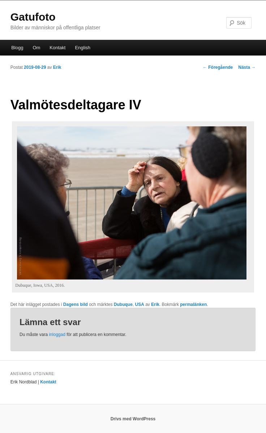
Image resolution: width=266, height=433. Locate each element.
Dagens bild (75, 304)
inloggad (57, 334)
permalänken (193, 304)
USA (139, 304)
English (82, 47)
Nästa (247, 67)
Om (36, 47)
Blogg (17, 47)
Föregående (218, 67)
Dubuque (123, 304)
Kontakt (57, 47)
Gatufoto (33, 17)
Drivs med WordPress (133, 418)
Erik (57, 67)
